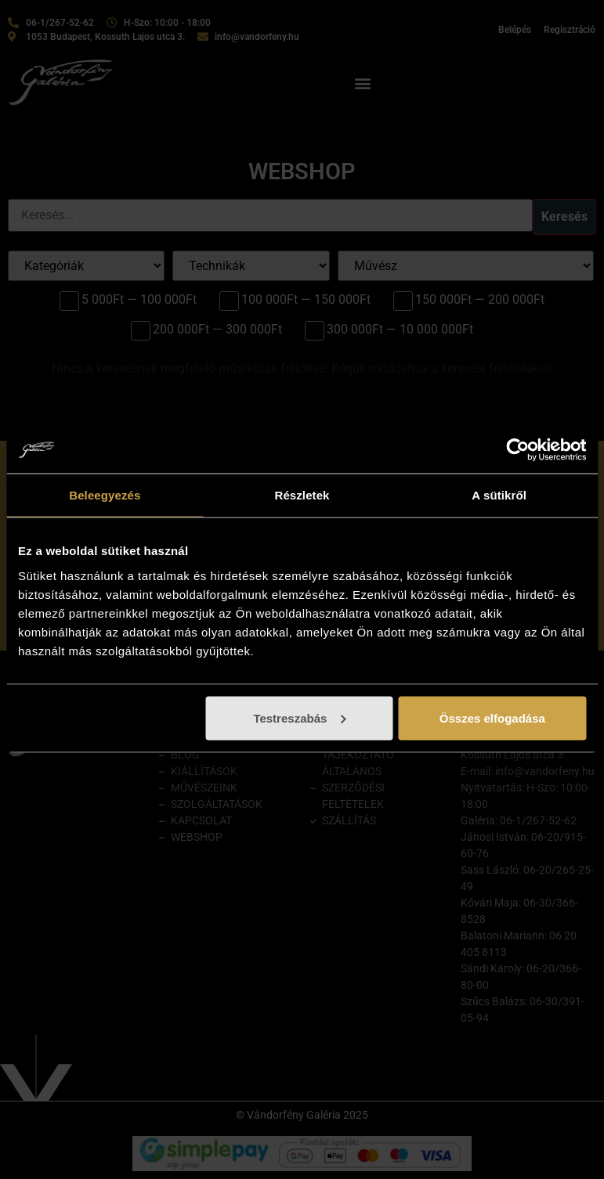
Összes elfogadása (492, 717)
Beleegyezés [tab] (104, 495)
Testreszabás (299, 717)
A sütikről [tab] (499, 495)
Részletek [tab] (301, 495)
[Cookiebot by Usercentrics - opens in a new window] (517, 450)
